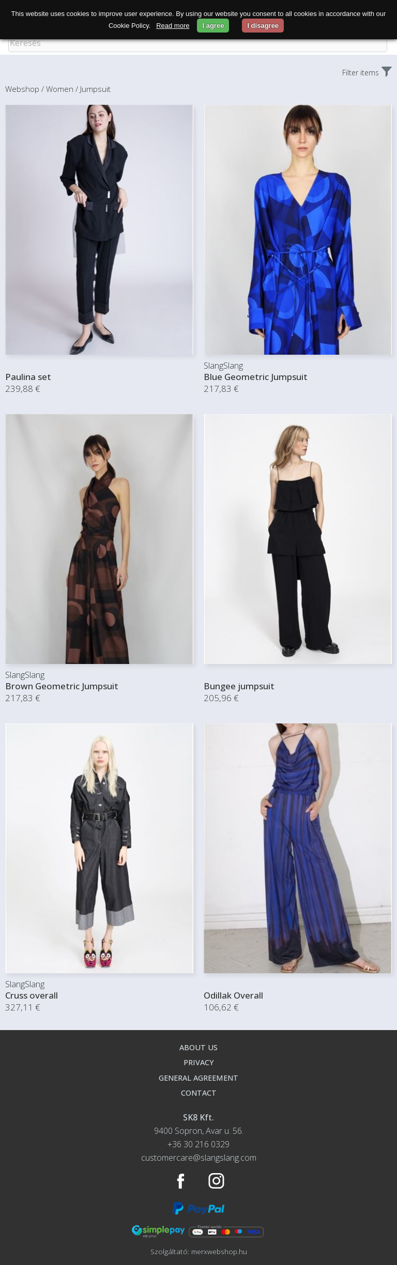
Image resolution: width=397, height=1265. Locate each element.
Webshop (22, 89)
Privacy (199, 1062)
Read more (172, 25)
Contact (199, 1093)
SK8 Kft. (198, 1117)
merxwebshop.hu (219, 1251)
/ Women (57, 89)
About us (198, 1047)
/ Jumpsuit (93, 89)
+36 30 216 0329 (198, 1144)
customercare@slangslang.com (198, 1157)
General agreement (198, 1078)
